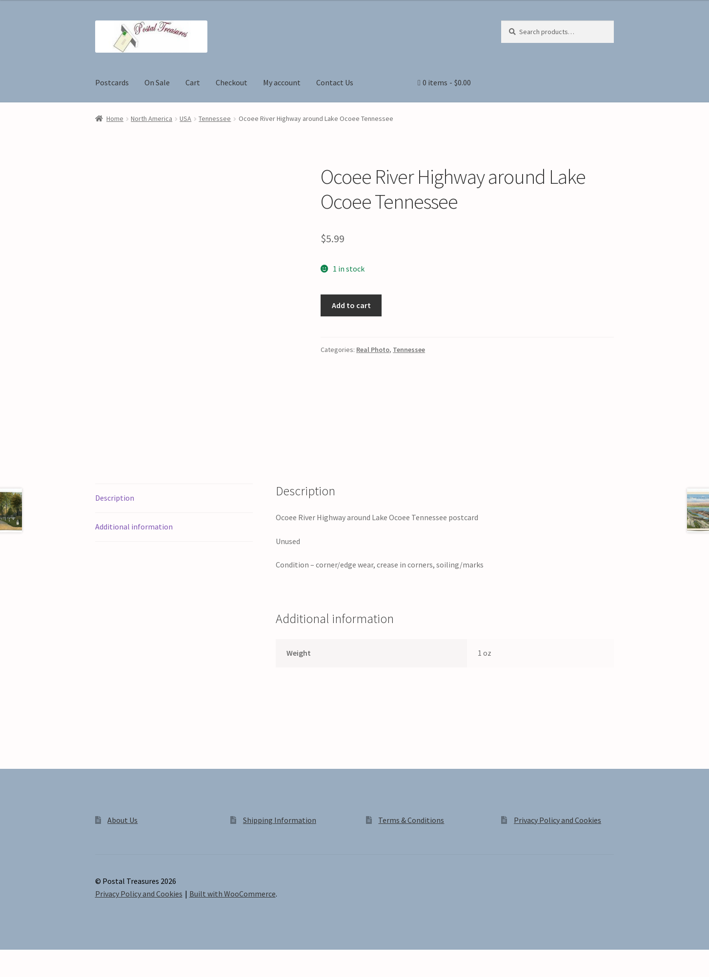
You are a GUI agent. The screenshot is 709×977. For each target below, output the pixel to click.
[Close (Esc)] (82, 958)
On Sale (157, 82)
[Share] (58, 958)
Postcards (112, 82)
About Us (122, 820)
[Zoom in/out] (11, 958)
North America (151, 118)
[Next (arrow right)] (34, 972)
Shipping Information (279, 820)
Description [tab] (114, 498)
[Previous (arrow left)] (11, 972)
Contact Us (334, 82)
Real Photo (372, 349)
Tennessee (215, 118)
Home (114, 118)
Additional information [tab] (134, 526)
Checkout (231, 82)
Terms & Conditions (411, 820)
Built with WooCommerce (232, 894)
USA (185, 118)
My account (282, 82)
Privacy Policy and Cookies (557, 820)
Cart (192, 82)
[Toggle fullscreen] (34, 958)
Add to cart (351, 305)
